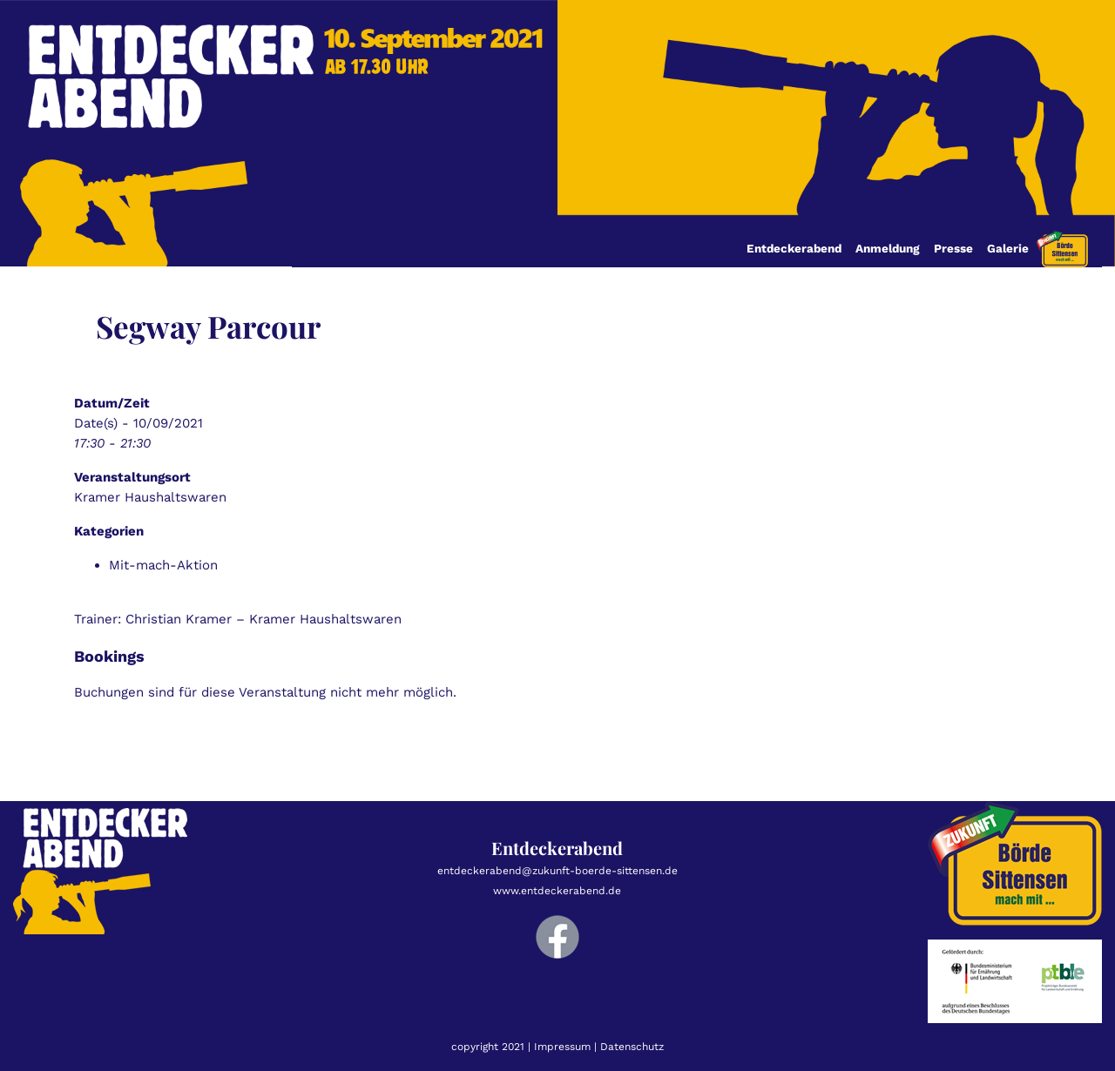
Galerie (1008, 248)
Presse (953, 248)
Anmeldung (887, 248)
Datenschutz (632, 1047)
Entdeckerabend (794, 248)
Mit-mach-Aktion (163, 565)
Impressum (562, 1047)
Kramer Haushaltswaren (150, 497)
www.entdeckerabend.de (557, 891)
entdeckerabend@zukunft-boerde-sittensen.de (557, 871)
